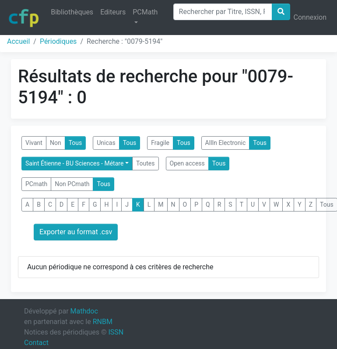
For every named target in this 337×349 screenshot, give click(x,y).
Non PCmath (72, 183)
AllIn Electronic (225, 142)
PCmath (36, 183)
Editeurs (113, 12)
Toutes (145, 163)
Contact (36, 342)
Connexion (310, 17)
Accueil (18, 41)
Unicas (106, 142)
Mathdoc (84, 311)
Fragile (160, 142)
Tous (75, 142)
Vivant (33, 142)
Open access (187, 163)
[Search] (222, 12)
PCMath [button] (145, 12)
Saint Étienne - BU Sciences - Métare (74, 163)
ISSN (115, 332)
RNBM (102, 321)
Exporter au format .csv (75, 232)
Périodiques (58, 41)
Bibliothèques (72, 12)
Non (55, 142)
